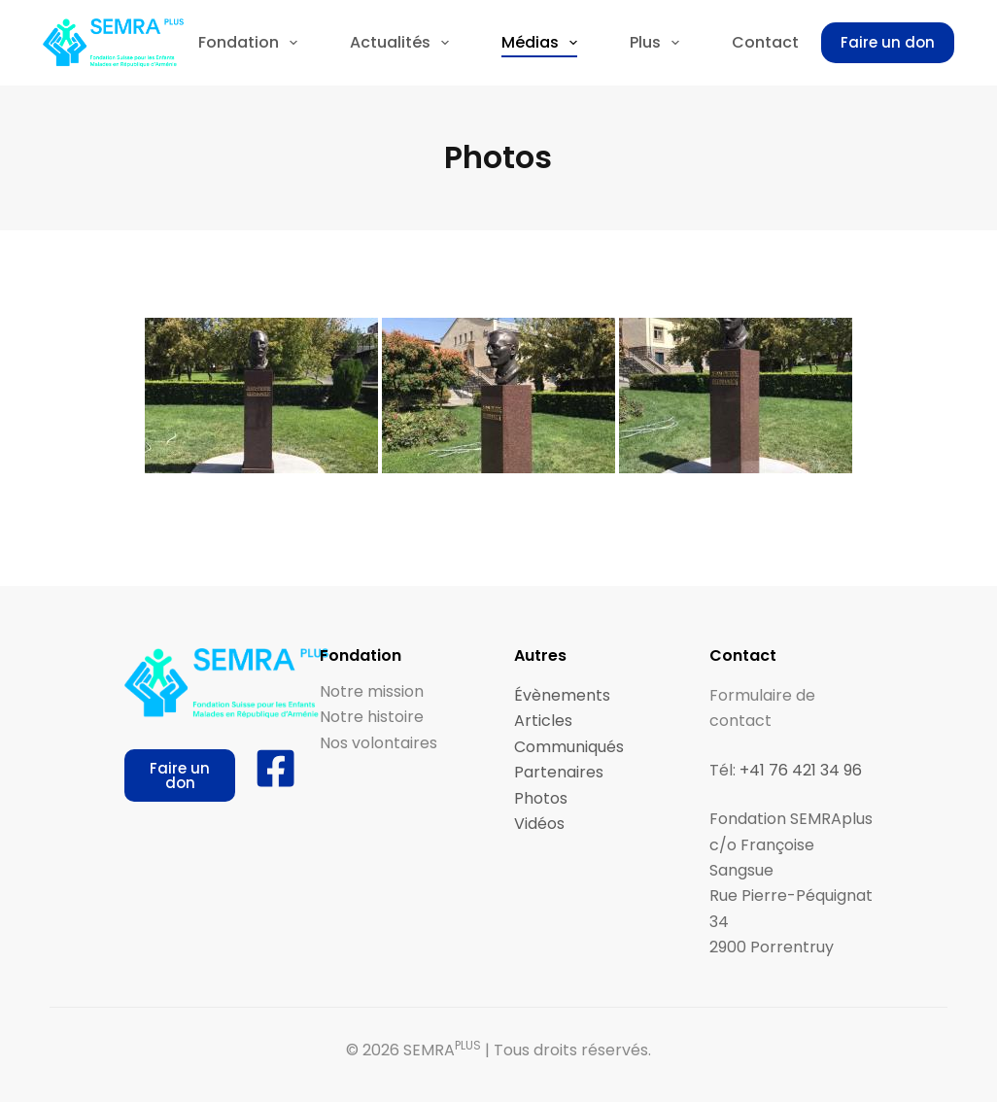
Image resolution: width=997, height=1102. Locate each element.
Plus (658, 42)
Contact (765, 42)
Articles (543, 720)
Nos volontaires (378, 743)
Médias (543, 42)
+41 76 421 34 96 (800, 770)
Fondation (251, 42)
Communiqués (569, 747)
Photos (540, 798)
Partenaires (558, 772)
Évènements (562, 695)
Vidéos (539, 823)
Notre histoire (372, 717)
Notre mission (372, 691)
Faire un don (888, 42)
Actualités (403, 42)
